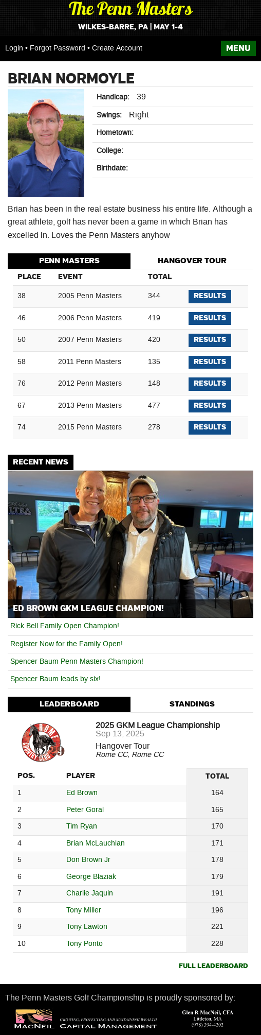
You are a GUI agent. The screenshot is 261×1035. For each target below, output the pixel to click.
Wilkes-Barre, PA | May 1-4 (130, 27)
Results (210, 296)
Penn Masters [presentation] (69, 261)
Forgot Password (57, 48)
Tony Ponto (84, 944)
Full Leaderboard (213, 966)
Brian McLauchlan (95, 843)
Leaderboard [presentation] (69, 704)
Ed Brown (82, 793)
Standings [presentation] (192, 704)
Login (14, 48)
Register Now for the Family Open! (66, 644)
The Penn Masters (130, 11)
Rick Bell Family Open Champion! (64, 626)
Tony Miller (83, 910)
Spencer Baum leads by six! (55, 679)
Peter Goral (85, 810)
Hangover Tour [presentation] (192, 261)
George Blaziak (91, 877)
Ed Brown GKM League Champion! (88, 608)
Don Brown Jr (88, 860)
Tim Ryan (81, 826)
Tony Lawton (86, 927)
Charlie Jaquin (89, 893)
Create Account (117, 48)
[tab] (69, 261)
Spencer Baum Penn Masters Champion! (76, 661)
